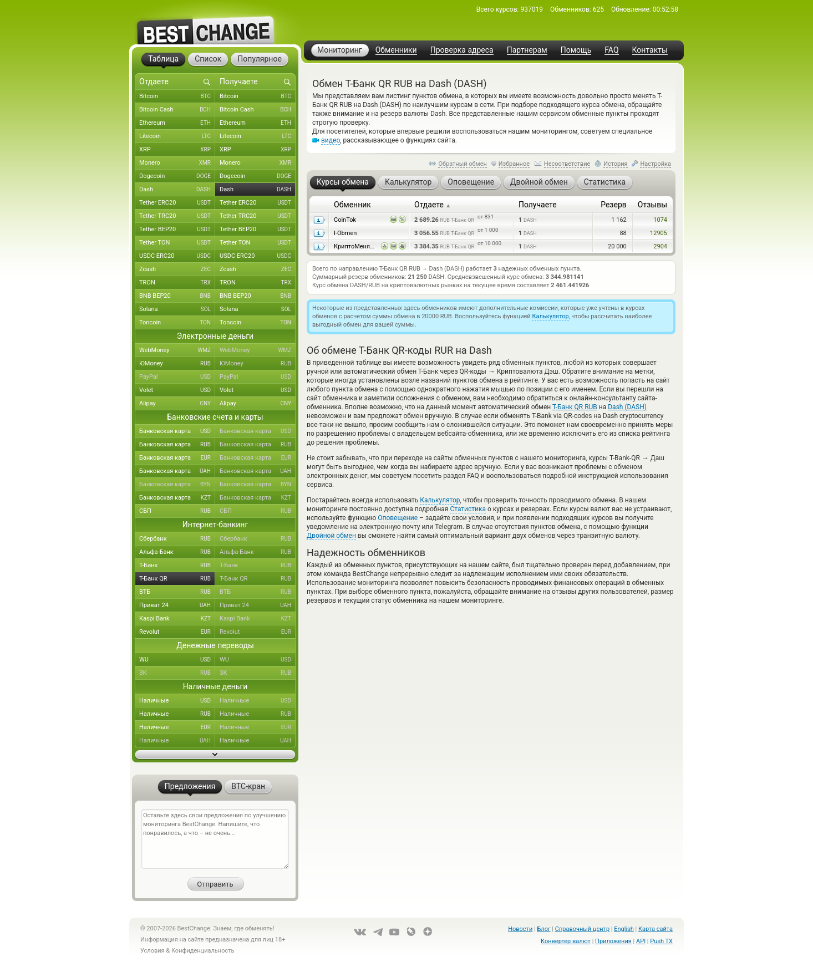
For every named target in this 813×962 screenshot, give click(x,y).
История (615, 163)
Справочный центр (582, 929)
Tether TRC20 (177, 216)
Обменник (352, 204)
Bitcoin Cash (177, 109)
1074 (660, 219)
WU (177, 659)
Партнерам (527, 50)
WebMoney (177, 350)
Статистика (468, 509)
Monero (177, 163)
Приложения (613, 941)
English (624, 929)
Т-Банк (177, 565)
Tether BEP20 (177, 229)
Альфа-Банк (177, 552)
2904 (660, 246)
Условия (152, 950)
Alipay (177, 403)
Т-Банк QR (177, 579)
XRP (177, 149)
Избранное (514, 163)
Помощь (576, 50)
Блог (543, 929)
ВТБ (177, 592)
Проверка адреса (462, 50)
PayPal (177, 377)
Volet (177, 390)
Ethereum (177, 123)
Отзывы (652, 204)
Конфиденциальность (203, 950)
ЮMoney (177, 363)
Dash (177, 189)
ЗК (177, 673)
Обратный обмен (462, 163)
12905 (658, 233)
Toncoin (177, 322)
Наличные (177, 700)
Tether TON (177, 243)
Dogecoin (177, 176)
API (641, 941)
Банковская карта (177, 431)
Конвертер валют (566, 941)
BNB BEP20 (177, 296)
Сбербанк (177, 539)
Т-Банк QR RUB (574, 407)
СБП (177, 511)
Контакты (650, 50)
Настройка (655, 163)
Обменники (396, 50)
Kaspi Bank (177, 618)
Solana (177, 309)
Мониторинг (339, 49)
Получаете (538, 204)
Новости (520, 929)
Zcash (177, 269)
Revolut (177, 632)
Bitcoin (177, 96)
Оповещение (398, 518)
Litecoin (177, 136)
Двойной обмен (331, 535)
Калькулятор (550, 316)
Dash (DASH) (627, 407)
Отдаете (432, 204)
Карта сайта (655, 929)
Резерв (614, 204)
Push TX (661, 941)
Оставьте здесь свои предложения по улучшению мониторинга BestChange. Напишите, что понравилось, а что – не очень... (215, 839)
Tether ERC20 (177, 203)
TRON (177, 282)
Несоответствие (567, 163)
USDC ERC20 (177, 256)
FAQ (611, 50)
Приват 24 (177, 605)
